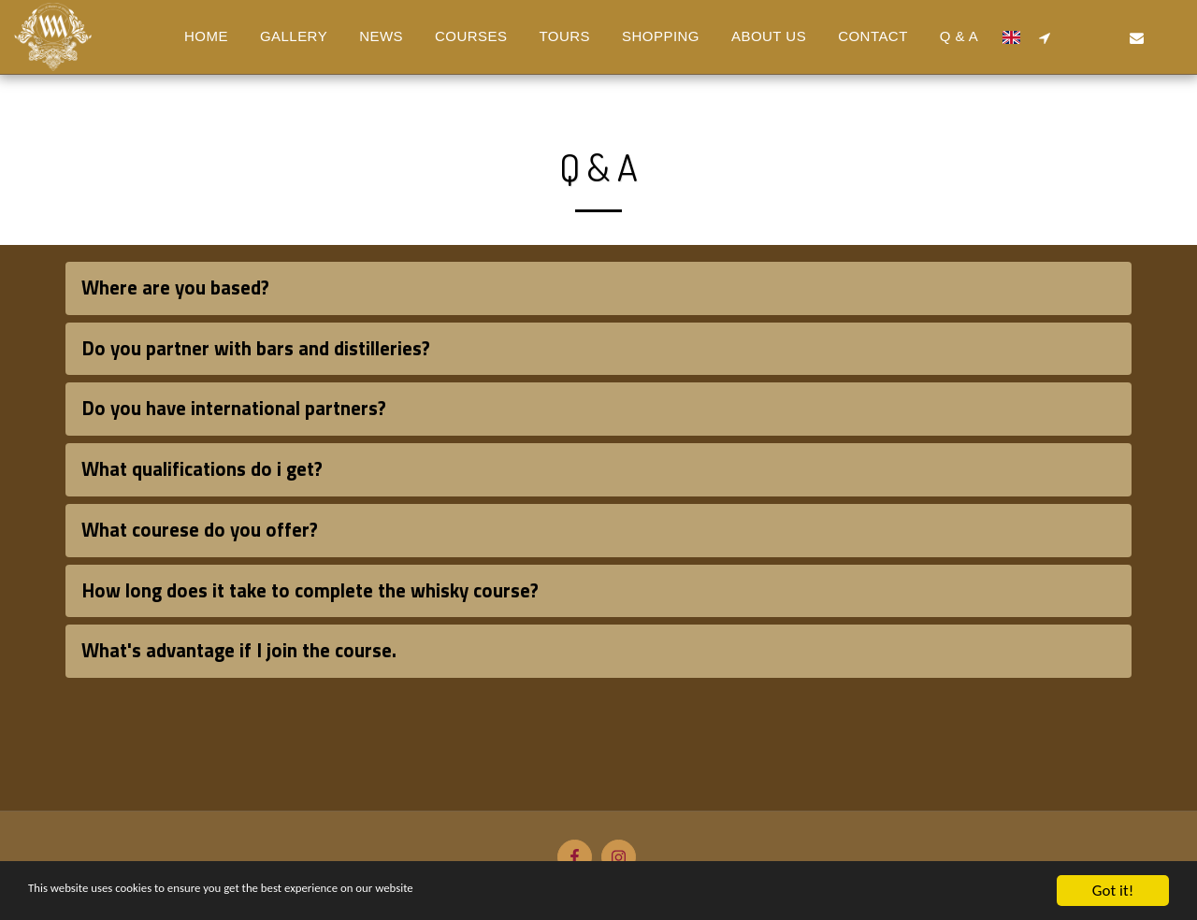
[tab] (598, 288)
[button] (1044, 37)
